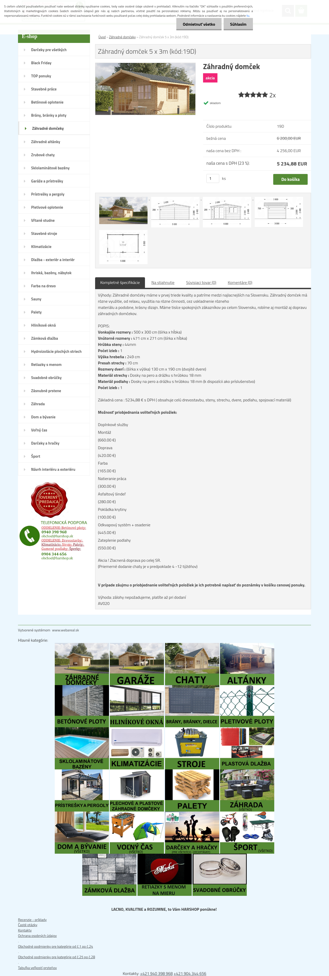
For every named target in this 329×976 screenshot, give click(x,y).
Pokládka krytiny (112, 509)
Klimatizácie (41, 247)
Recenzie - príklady (32, 919)
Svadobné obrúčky (46, 378)
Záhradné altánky (45, 142)
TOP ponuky (41, 76)
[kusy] (212, 178)
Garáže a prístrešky (47, 181)
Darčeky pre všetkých (49, 50)
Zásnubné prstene (46, 391)
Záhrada (38, 404)
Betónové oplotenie (47, 102)
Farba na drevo (43, 286)
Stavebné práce (44, 89)
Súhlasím (238, 24)
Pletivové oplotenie (47, 207)
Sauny (36, 299)
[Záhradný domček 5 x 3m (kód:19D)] (145, 65)
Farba (103, 463)
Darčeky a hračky (45, 443)
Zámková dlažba (44, 338)
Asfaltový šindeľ (111, 494)
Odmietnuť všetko (199, 24)
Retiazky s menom (46, 364)
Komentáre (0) (240, 282)
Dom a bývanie (43, 417)
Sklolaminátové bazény (50, 168)
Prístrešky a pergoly (48, 194)
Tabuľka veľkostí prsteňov (37, 967)
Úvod (102, 37)
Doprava (105, 448)
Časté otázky (27, 924)
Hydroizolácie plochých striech (56, 351)
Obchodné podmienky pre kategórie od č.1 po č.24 (55, 946)
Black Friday (41, 63)
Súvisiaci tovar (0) (201, 282)
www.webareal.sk (65, 630)
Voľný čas (39, 430)
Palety (36, 312)
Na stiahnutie (163, 282)
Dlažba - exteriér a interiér (53, 260)
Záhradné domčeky (48, 128)
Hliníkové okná (43, 325)
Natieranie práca (112, 478)
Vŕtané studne (43, 220)
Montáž (104, 432)
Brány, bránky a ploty (48, 115)
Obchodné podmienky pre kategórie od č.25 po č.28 (56, 957)
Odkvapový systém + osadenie (124, 525)
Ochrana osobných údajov (37, 935)
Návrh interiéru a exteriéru (53, 469)
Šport (35, 456)
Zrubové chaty (43, 155)
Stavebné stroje (44, 233)
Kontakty (25, 930)
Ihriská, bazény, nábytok (51, 273)
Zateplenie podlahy (114, 540)
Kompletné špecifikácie (120, 282)
